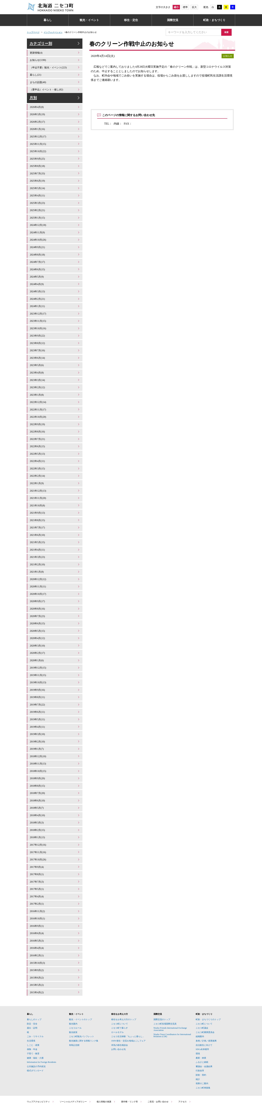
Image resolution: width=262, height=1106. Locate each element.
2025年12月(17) (55, 141)
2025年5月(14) (55, 191)
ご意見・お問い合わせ (160, 1071)
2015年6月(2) (55, 948)
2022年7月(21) (55, 431)
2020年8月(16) (55, 594)
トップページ (33, 32)
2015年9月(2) (55, 941)
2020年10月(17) (55, 580)
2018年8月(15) (55, 764)
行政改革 (200, 1040)
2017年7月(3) (55, 856)
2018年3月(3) (55, 799)
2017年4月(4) (55, 870)
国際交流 (172, 20)
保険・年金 (32, 1019)
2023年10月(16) (55, 325)
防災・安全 (32, 994)
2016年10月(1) (55, 891)
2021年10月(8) (55, 495)
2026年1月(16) (55, 134)
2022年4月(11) (55, 453)
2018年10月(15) (55, 750)
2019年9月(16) (55, 672)
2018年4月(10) (55, 792)
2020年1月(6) (55, 644)
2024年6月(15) (55, 268)
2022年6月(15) (55, 438)
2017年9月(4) (55, 842)
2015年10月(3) (55, 934)
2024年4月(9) (55, 283)
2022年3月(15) (55, 460)
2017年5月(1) (55, 863)
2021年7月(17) (55, 516)
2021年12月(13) (55, 481)
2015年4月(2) (55, 962)
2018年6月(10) (55, 778)
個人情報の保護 (106, 1071)
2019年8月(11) (55, 679)
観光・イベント (89, 20)
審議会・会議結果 (204, 1036)
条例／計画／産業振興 (206, 1011)
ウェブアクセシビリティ (40, 1071)
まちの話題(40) (55, 84)
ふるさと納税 (202, 1032)
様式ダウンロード (35, 1040)
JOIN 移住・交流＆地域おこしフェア (128, 1011)
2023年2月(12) (55, 382)
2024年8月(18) (55, 254)
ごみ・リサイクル (35, 1006)
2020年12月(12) (55, 566)
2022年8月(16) (55, 424)
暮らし (48, 20)
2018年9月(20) (55, 757)
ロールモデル (117, 1002)
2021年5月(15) (55, 530)
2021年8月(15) (55, 509)
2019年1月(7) (55, 729)
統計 (198, 1049)
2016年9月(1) (55, 898)
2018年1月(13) (55, 814)
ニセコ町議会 (202, 998)
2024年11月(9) (55, 233)
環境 (198, 1023)
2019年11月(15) (55, 658)
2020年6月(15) (55, 608)
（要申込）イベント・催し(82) (55, 92)
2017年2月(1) (55, 877)
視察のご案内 (202, 1053)
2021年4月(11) (55, 538)
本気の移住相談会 (119, 1015)
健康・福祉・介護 (35, 1028)
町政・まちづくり (214, 20)
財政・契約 (201, 1045)
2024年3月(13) (55, 290)
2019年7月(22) (55, 686)
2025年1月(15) (55, 219)
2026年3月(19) (55, 120)
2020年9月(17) (55, 587)
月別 (55, 102)
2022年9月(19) (55, 417)
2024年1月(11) (55, 304)
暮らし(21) (55, 77)
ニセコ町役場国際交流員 (165, 994)
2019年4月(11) (55, 707)
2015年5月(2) (55, 955)
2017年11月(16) (55, 828)
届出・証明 (32, 998)
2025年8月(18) (55, 169)
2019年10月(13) (55, 665)
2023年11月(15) (55, 318)
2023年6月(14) (55, 353)
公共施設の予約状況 (36, 1036)
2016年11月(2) (55, 884)
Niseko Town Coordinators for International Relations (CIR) (172, 1005)
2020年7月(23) (55, 601)
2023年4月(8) (55, 368)
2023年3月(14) (55, 375)
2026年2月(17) (55, 127)
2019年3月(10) (55, 714)
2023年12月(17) (55, 311)
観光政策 (73, 1002)
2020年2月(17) (55, 637)
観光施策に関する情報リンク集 (83, 1011)
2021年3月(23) (55, 544)
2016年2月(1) (55, 927)
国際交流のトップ (162, 989)
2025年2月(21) (55, 212)
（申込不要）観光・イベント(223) (55, 70)
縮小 (176, 7)
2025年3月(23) (55, 205)
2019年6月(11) (55, 693)
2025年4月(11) (55, 198)
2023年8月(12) (55, 339)
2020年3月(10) (55, 629)
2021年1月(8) (55, 559)
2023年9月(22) (55, 332)
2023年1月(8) (55, 389)
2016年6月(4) (55, 905)
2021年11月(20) (55, 488)
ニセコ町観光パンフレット (81, 1006)
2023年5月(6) (55, 361)
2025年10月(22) (55, 155)
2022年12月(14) (55, 396)
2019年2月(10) (55, 721)
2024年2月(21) (55, 297)
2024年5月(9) (55, 276)
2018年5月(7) (55, 785)
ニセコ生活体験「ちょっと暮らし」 (128, 1006)
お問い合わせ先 (118, 1019)
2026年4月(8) (55, 113)
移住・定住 (131, 20)
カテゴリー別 (55, 45)
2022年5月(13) (55, 445)
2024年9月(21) (55, 247)
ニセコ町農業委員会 (205, 1002)
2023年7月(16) (55, 346)
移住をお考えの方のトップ (123, 989)
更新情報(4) (55, 56)
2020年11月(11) (55, 573)
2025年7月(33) (55, 177)
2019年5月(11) (55, 700)
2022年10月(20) (55, 410)
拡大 (194, 7)
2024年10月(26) (55, 240)
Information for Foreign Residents (41, 1032)
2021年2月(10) (55, 552)
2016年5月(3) (55, 913)
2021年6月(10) (55, 523)
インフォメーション (53, 32)
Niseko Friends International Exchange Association (170, 999)
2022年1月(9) (55, 474)
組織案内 (200, 1006)
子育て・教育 (33, 1023)
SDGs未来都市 (202, 1019)
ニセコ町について (119, 994)
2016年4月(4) (55, 920)
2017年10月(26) (55, 835)
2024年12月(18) (55, 226)
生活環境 (31, 1011)
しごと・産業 (33, 1015)
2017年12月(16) (55, 820)
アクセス (184, 1071)
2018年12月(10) (55, 736)
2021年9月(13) (55, 502)
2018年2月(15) (55, 806)
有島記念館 (74, 1015)
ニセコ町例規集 (203, 1058)
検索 (228, 32)
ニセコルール (75, 998)
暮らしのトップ (34, 989)
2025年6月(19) (55, 184)
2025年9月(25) (55, 162)
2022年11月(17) (55, 403)
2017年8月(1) (55, 849)
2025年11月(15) (55, 148)
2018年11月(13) (55, 743)
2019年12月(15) (55, 651)
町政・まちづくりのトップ (208, 989)
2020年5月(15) (55, 615)
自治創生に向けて (204, 1015)
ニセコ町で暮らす (119, 998)
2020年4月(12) (55, 622)
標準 (185, 7)
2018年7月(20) (55, 771)
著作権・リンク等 (131, 1071)
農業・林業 (201, 1028)
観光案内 (73, 994)
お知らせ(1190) (55, 63)
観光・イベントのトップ (80, 989)
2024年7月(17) (55, 262)
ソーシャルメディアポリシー (75, 1071)
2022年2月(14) (55, 467)
